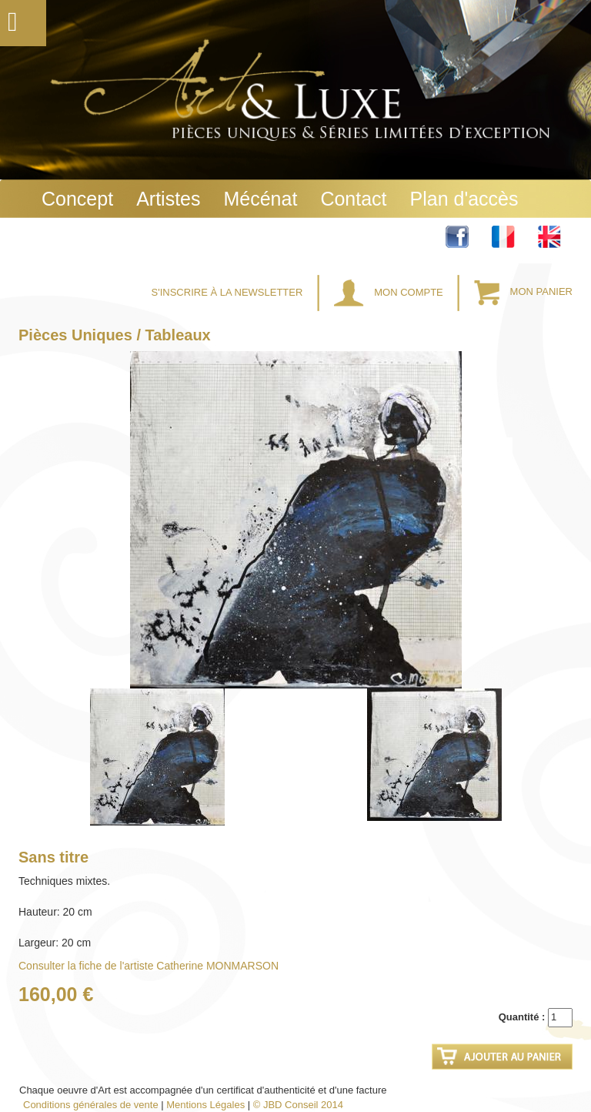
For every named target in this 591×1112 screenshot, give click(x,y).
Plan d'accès (464, 198)
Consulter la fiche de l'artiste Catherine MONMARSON (148, 966)
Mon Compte (390, 292)
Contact (353, 198)
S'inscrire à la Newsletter (229, 292)
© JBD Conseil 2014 (298, 1104)
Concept (77, 198)
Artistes (168, 198)
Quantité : (522, 1017)
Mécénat (260, 198)
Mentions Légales (205, 1104)
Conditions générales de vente (91, 1104)
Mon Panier (523, 292)
